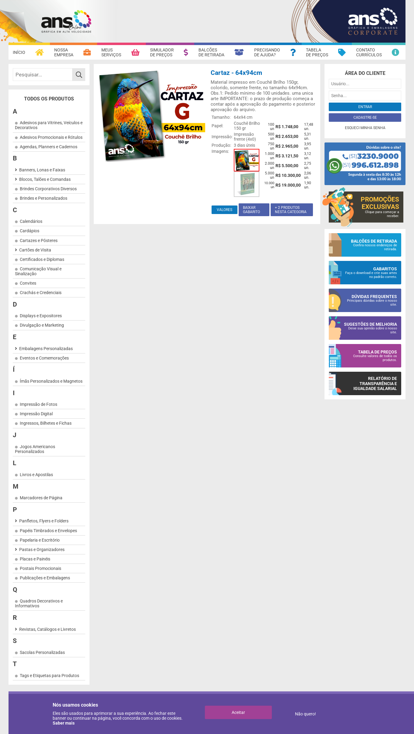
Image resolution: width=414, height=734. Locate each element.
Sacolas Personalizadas (42, 652)
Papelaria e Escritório (40, 540)
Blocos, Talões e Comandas (45, 179)
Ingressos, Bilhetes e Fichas (46, 423)
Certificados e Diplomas (42, 259)
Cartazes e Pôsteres (39, 240)
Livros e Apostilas (36, 474)
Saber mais (64, 723)
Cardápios (29, 230)
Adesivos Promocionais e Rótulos (51, 137)
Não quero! (305, 713)
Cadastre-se (365, 117)
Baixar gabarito (251, 209)
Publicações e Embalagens (45, 577)
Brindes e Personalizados (43, 198)
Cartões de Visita (35, 250)
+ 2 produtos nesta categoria (291, 209)
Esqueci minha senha (365, 128)
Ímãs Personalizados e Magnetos (51, 381)
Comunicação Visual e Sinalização (38, 271)
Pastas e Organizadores (42, 549)
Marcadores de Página (41, 497)
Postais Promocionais (40, 568)
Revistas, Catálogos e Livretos (47, 629)
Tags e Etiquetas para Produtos (49, 675)
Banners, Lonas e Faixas (42, 169)
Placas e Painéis (35, 559)
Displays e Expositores (41, 315)
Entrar (365, 107)
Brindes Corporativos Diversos (48, 188)
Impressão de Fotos (38, 404)
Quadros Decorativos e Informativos (39, 603)
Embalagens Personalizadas (46, 348)
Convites (28, 283)
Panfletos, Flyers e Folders (43, 520)
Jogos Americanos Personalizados (35, 449)
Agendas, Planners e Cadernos (48, 146)
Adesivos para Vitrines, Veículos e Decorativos (48, 125)
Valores (224, 210)
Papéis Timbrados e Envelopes (48, 530)
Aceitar (238, 712)
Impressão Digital (36, 413)
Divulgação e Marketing (42, 325)
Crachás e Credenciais (40, 292)
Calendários (31, 221)
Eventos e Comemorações (44, 358)
